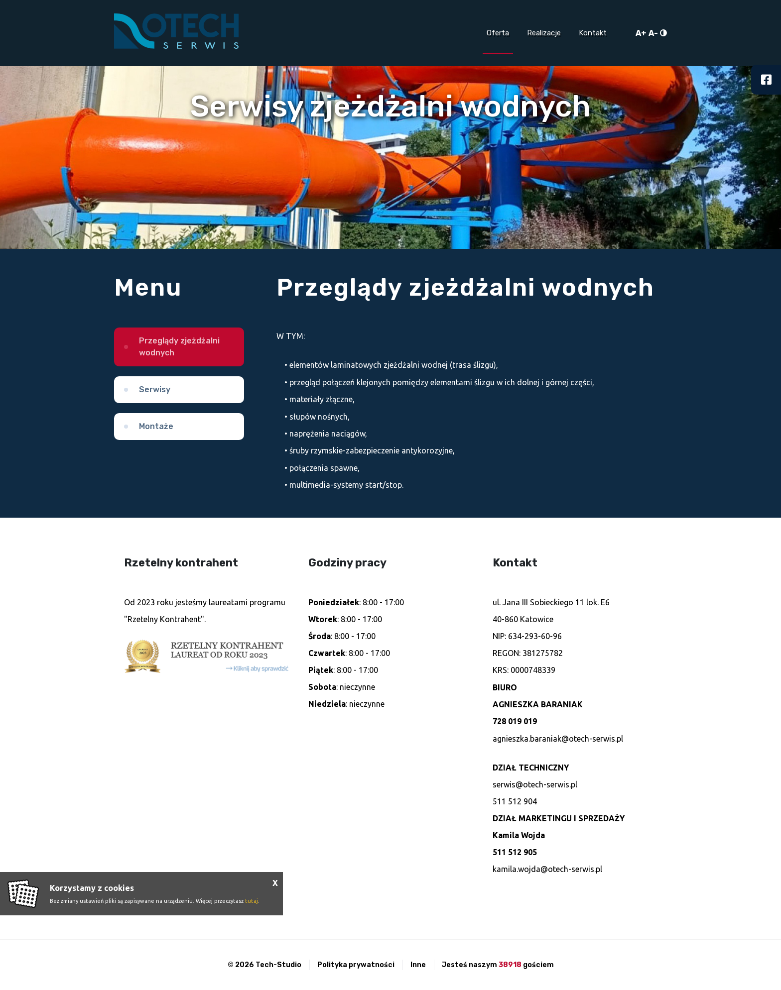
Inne (418, 965)
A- (653, 33)
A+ (641, 33)
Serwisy (154, 389)
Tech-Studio (278, 965)
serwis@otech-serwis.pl (535, 784)
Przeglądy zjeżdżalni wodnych (179, 346)
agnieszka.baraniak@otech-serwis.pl (558, 738)
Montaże (156, 426)
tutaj (251, 901)
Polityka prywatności (355, 965)
